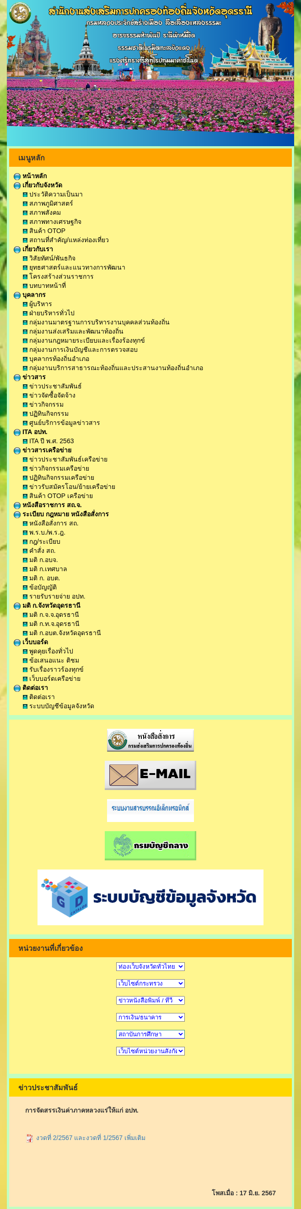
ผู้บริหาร (37, 304)
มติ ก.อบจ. (40, 559)
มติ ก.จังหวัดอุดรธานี (47, 605)
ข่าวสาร (30, 377)
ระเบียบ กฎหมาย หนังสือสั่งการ (61, 514)
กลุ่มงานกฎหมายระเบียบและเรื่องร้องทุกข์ (84, 340)
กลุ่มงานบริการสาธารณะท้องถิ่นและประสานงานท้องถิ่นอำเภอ (113, 367)
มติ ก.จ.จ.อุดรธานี (51, 614)
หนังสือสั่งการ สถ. (51, 523)
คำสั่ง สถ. (39, 550)
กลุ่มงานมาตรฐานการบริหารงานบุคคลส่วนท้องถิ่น (96, 322)
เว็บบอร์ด (31, 642)
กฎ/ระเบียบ (41, 541)
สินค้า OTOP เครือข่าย (58, 495)
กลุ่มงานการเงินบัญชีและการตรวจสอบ (80, 349)
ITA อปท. (31, 431)
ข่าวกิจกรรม (43, 404)
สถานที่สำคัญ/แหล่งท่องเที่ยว (66, 240)
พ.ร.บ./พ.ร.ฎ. (44, 532)
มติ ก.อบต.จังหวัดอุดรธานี (62, 632)
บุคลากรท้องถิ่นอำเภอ (56, 358)
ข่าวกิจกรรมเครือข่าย (56, 468)
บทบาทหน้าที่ (44, 285)
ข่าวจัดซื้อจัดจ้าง (49, 395)
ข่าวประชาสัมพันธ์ (52, 386)
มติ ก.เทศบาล (45, 569)
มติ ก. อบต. (41, 578)
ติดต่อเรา (31, 687)
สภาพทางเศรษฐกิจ (52, 221)
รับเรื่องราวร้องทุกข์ (53, 669)
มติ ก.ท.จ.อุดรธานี (51, 623)
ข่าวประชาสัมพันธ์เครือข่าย (65, 459)
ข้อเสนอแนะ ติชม (51, 660)
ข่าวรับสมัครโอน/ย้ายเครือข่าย (69, 486)
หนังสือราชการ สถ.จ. (48, 505)
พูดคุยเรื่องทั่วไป (48, 651)
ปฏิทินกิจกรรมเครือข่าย (58, 477)
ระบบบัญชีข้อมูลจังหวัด (58, 706)
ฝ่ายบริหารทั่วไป (49, 313)
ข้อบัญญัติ (40, 587)
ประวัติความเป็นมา (53, 194)
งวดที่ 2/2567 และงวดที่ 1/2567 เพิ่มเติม (85, 1137)
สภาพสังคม (42, 212)
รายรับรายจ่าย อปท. (54, 596)
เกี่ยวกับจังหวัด (38, 185)
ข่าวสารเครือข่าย (42, 450)
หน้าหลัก (30, 176)
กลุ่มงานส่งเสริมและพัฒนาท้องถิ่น (73, 331)
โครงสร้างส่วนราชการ (58, 276)
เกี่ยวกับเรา (33, 249)
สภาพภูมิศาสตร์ (48, 203)
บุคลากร (30, 294)
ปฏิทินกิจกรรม (46, 413)
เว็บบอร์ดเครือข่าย (52, 678)
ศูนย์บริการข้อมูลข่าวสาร (61, 422)
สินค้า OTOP (44, 230)
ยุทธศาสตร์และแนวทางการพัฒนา (74, 267)
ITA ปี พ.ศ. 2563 (48, 441)
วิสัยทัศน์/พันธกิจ (49, 258)
